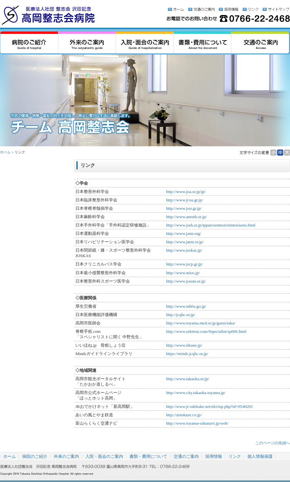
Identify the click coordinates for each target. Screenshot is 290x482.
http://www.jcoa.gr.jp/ (184, 200)
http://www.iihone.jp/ (184, 345)
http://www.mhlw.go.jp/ (186, 306)
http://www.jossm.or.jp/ (186, 281)
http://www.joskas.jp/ (184, 250)
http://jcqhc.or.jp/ (180, 314)
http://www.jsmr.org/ (183, 233)
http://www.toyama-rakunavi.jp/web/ (197, 423)
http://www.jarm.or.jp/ (185, 241)
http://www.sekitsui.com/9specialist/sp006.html (206, 331)
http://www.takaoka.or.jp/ (187, 378)
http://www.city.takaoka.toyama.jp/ (195, 392)
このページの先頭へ (272, 443)
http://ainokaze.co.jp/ (184, 414)
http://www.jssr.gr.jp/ (183, 208)
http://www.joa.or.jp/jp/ (186, 191)
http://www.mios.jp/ (183, 272)
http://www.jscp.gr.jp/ (184, 264)
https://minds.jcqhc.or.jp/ (187, 353)
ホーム (5, 152)
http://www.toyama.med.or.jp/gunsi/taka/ (200, 323)
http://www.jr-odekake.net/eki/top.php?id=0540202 (209, 406)
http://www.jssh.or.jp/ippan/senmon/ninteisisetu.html (210, 225)
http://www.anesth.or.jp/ (186, 216)
